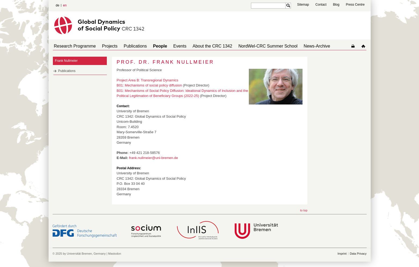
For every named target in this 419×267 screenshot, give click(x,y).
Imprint (342, 253)
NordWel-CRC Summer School (253, 46)
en (65, 5)
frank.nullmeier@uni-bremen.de (153, 158)
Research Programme (74, 46)
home (364, 46)
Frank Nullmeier (66, 61)
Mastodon (114, 253)
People (152, 46)
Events (170, 46)
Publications (129, 46)
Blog (336, 4)
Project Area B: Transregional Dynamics (147, 80)
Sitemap (303, 4)
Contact (320, 4)
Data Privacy (358, 253)
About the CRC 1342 (200, 46)
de (57, 5)
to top (304, 210)
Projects (106, 46)
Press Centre (355, 4)
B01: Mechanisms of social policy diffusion (149, 85)
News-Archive (300, 46)
